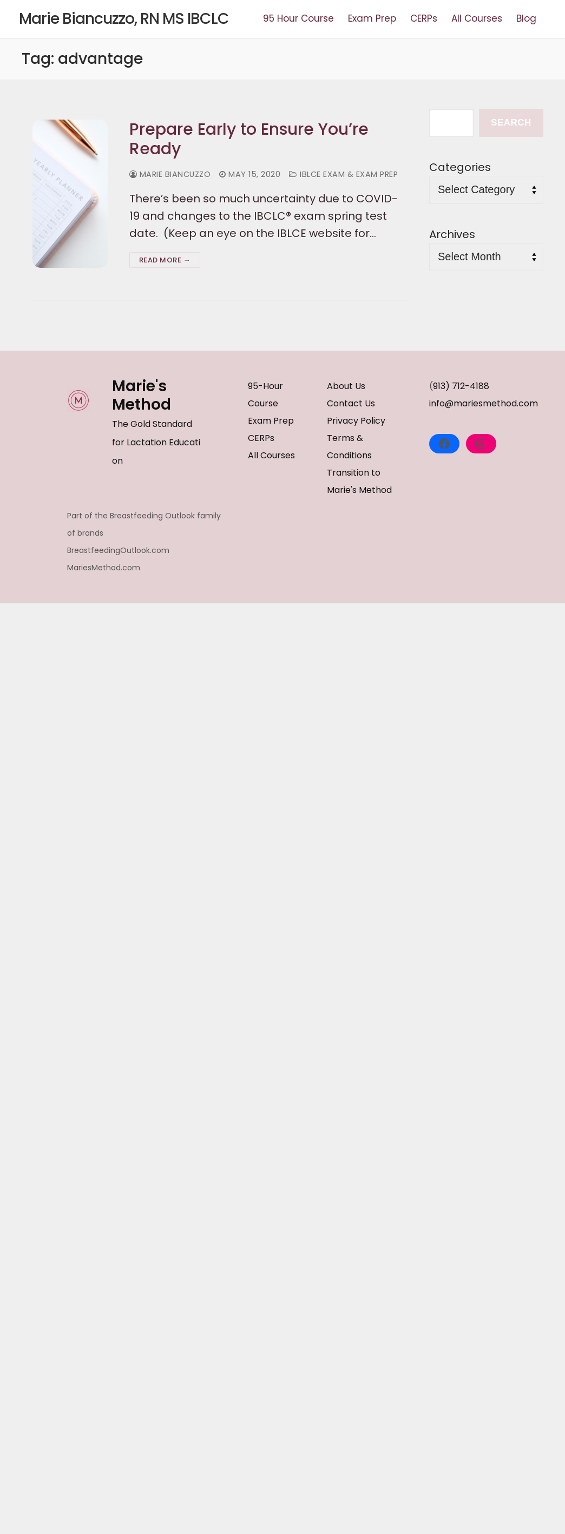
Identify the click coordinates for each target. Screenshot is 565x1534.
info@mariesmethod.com (483, 403)
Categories (460, 167)
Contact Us (351, 403)
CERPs (261, 438)
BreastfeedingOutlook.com (118, 550)
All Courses (271, 455)
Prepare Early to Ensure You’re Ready (249, 139)
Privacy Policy (356, 420)
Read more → (165, 260)
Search (511, 122)
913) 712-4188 (461, 386)
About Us (346, 386)
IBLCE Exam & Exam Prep (343, 174)
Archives (452, 234)
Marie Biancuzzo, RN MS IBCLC (124, 19)
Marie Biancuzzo (170, 174)
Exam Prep (271, 420)
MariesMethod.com (103, 567)
